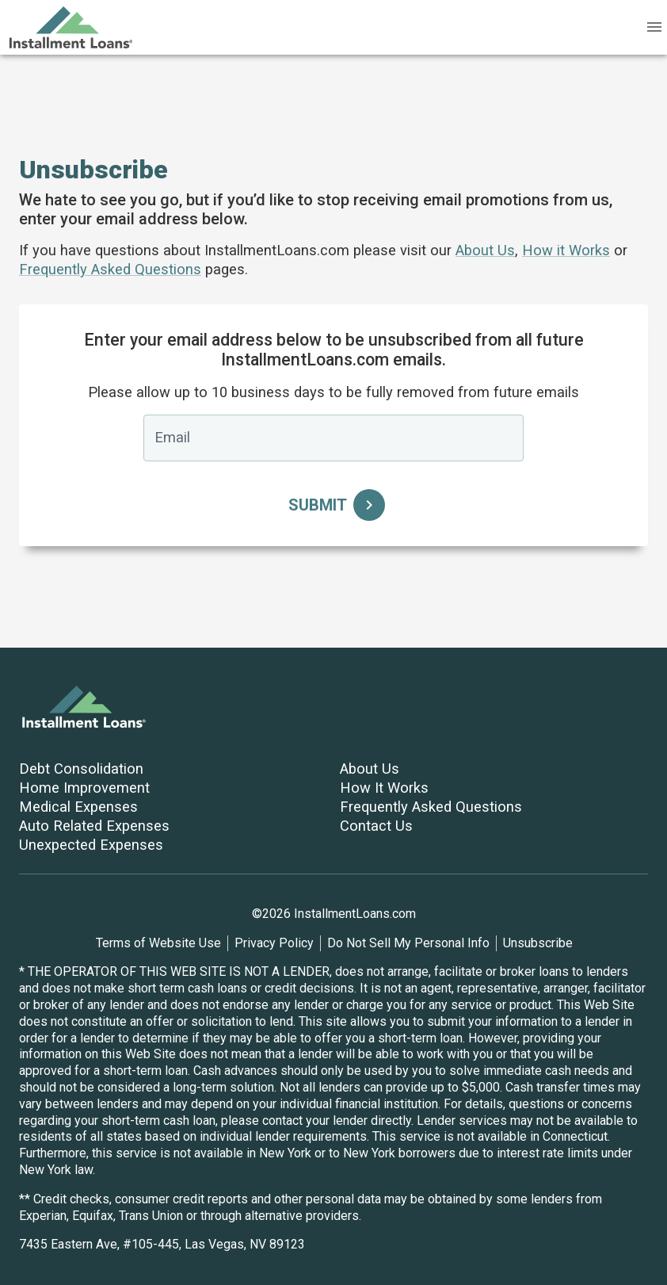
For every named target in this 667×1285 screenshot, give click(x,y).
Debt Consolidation (81, 768)
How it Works (566, 250)
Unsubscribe (538, 942)
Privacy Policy (274, 942)
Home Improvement (84, 787)
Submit (333, 505)
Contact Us (376, 825)
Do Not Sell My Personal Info (408, 942)
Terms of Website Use (158, 942)
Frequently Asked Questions (110, 269)
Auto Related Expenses (94, 825)
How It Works (384, 787)
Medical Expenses (78, 806)
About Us (485, 250)
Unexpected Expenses (91, 844)
